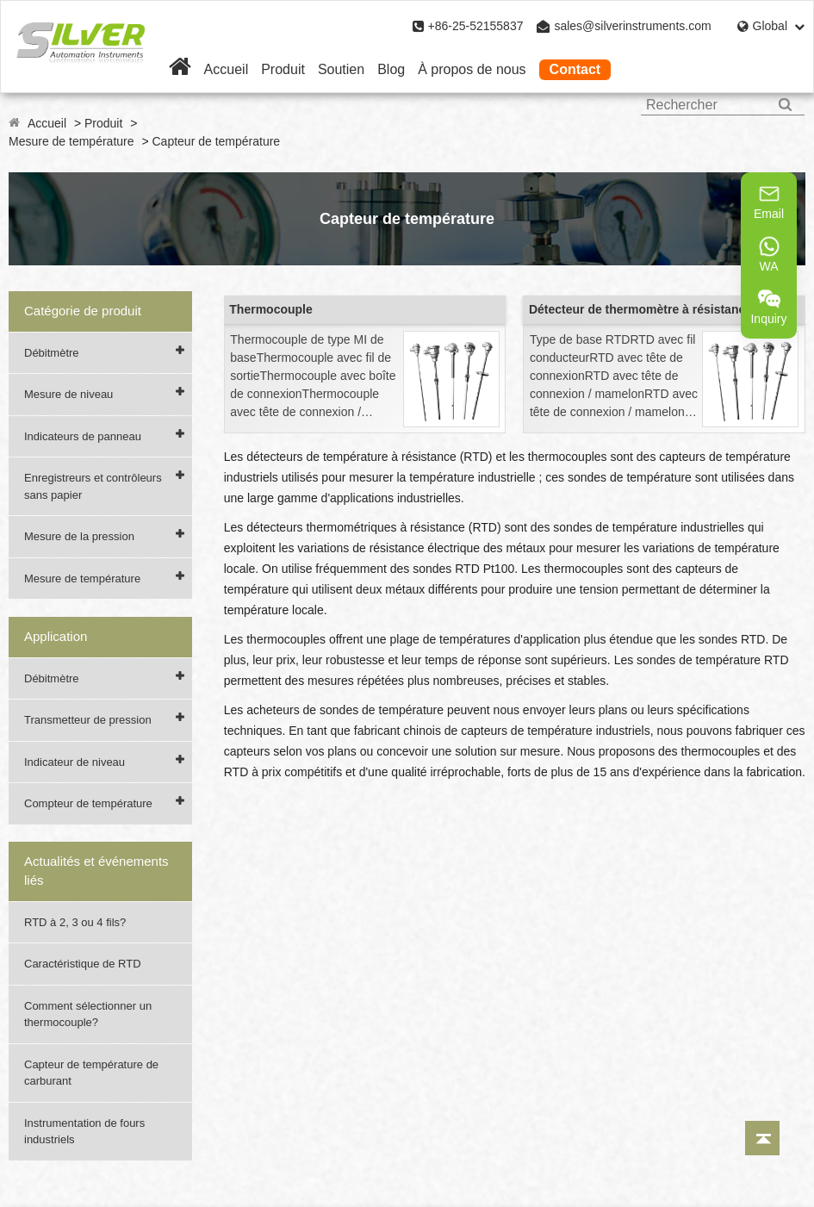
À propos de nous (471, 69)
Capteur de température (216, 141)
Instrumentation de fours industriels (84, 1132)
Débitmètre (51, 352)
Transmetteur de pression (88, 719)
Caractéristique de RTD (82, 963)
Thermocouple (270, 309)
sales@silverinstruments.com (632, 26)
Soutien (341, 69)
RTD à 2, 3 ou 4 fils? (75, 922)
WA (769, 254)
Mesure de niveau (68, 394)
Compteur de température (88, 803)
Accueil (226, 69)
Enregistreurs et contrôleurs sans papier (93, 486)
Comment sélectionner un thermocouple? (88, 1014)
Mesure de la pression (79, 536)
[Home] (180, 69)
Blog (391, 69)
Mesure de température (71, 141)
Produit (283, 69)
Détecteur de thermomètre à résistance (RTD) (658, 309)
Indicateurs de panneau (82, 436)
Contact (575, 69)
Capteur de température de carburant (91, 1073)
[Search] (785, 104)
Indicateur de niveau (74, 762)
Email (769, 202)
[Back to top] (762, 1138)
